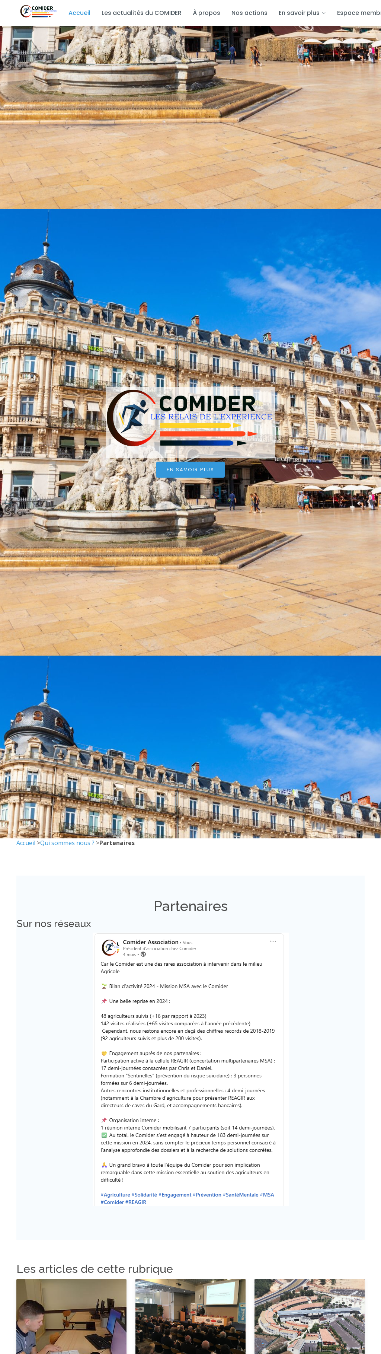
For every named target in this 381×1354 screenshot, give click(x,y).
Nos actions (249, 13)
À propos (206, 13)
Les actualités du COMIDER (142, 13)
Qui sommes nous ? (67, 843)
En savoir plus (190, 469)
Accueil (79, 13)
